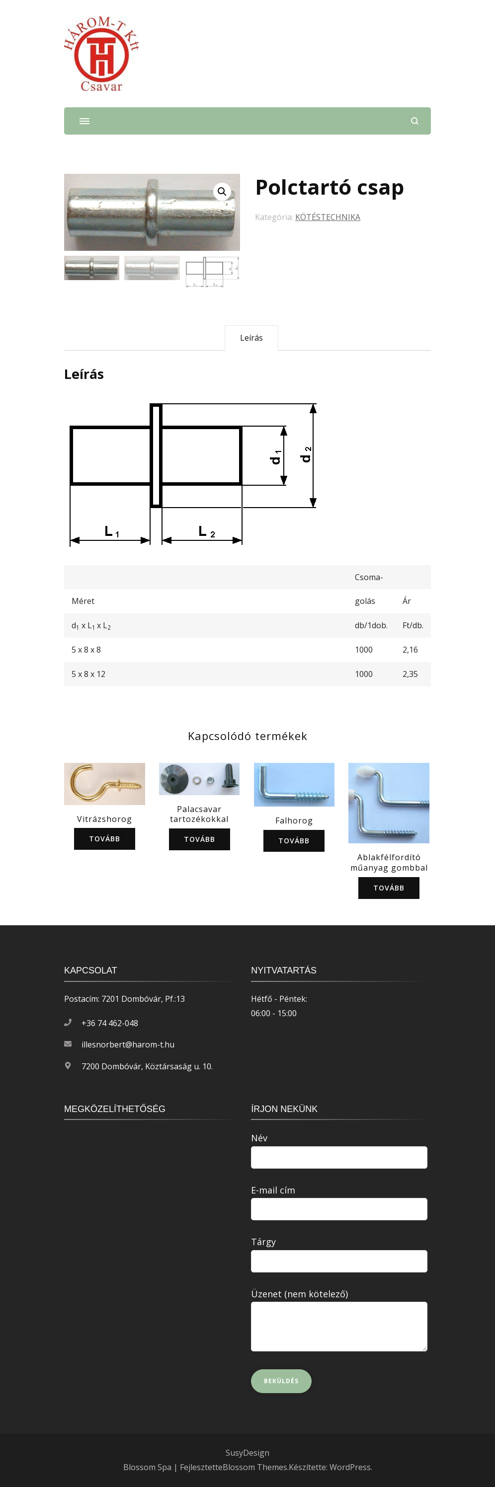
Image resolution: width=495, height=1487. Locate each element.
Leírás (251, 337)
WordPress (350, 1467)
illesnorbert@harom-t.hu (128, 1044)
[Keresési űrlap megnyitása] (415, 121)
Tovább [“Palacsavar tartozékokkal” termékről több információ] (199, 839)
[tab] (251, 338)
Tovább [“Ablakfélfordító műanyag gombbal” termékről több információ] (389, 887)
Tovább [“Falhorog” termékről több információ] (294, 840)
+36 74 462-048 (110, 1023)
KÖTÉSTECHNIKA (327, 217)
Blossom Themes (255, 1467)
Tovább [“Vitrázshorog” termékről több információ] (104, 838)
